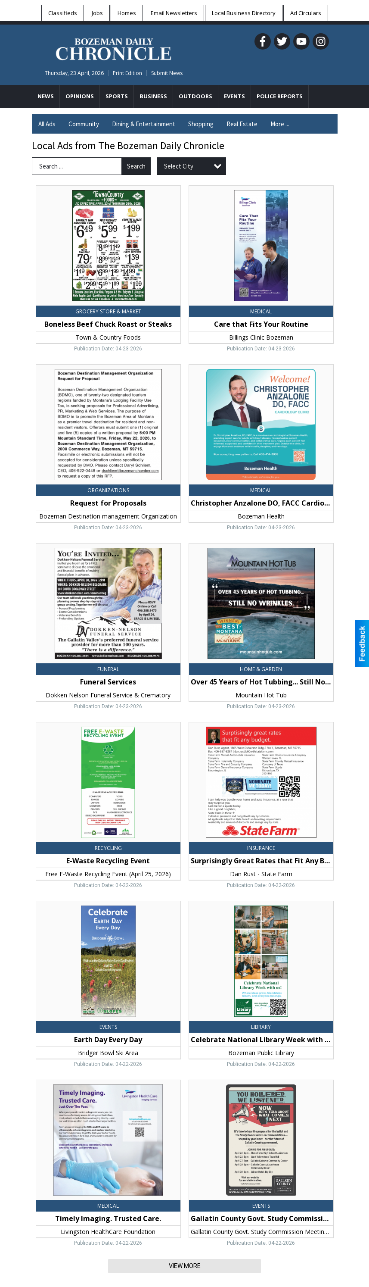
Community (83, 124)
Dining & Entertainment (143, 124)
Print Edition (127, 73)
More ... (279, 124)
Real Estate (241, 124)
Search (136, 166)
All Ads (47, 124)
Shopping (201, 124)
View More (185, 1265)
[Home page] (113, 48)
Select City (178, 166)
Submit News (167, 73)
